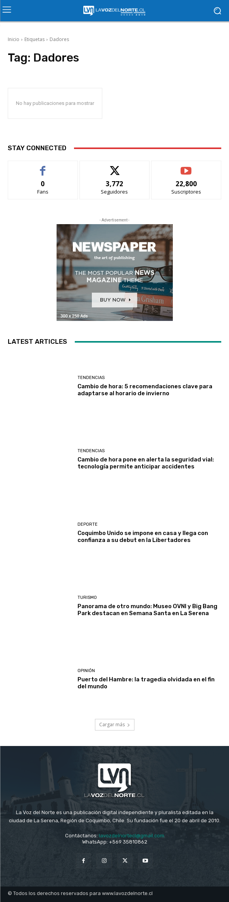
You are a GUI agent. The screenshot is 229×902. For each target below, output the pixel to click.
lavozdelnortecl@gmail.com (131, 836)
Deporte (87, 524)
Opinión (86, 671)
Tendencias (91, 378)
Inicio (13, 39)
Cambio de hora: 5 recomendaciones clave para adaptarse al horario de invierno (144, 390)
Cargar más (114, 724)
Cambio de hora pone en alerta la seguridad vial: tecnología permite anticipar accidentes (145, 463)
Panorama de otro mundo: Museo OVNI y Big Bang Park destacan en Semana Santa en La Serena (147, 610)
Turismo (87, 597)
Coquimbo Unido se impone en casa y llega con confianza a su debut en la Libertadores (142, 537)
